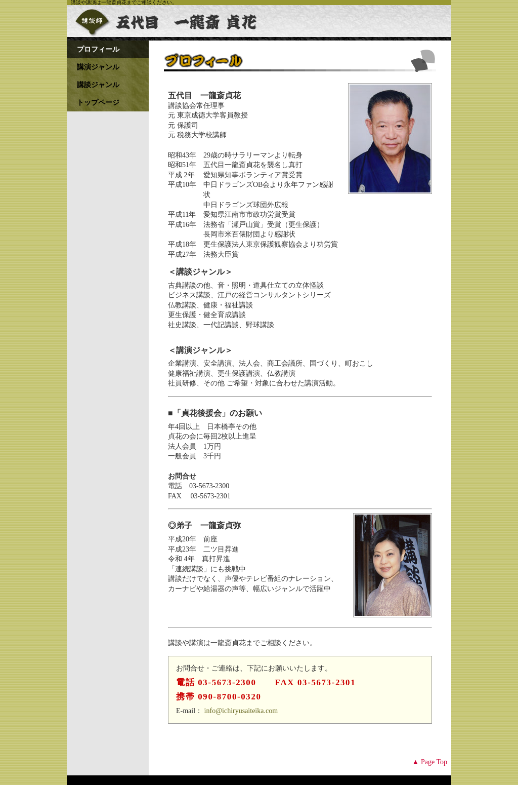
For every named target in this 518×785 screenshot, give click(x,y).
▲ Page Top (429, 762)
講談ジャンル (98, 85)
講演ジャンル (98, 67)
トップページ (98, 102)
